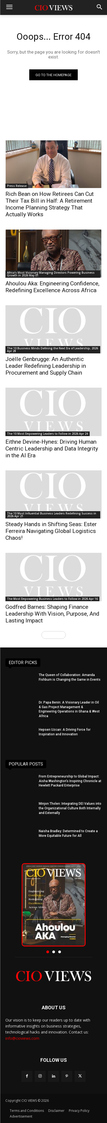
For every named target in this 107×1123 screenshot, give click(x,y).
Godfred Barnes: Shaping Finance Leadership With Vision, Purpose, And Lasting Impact (52, 614)
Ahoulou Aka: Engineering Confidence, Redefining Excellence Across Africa (52, 287)
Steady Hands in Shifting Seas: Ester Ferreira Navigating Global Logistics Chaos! (51, 531)
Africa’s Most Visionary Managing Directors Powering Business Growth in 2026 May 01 (51, 274)
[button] (47, 952)
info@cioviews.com (22, 1038)
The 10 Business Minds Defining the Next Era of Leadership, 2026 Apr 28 (52, 349)
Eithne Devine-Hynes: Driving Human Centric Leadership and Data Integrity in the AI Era (51, 449)
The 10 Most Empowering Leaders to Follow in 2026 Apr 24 (47, 434)
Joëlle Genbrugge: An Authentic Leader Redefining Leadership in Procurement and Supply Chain (45, 366)
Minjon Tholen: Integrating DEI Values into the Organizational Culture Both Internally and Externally (70, 808)
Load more (53, 635)
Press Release (17, 186)
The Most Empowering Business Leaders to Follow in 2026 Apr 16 (52, 599)
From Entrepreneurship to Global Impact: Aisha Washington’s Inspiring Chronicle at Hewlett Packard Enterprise (70, 781)
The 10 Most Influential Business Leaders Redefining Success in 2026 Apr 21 (51, 514)
